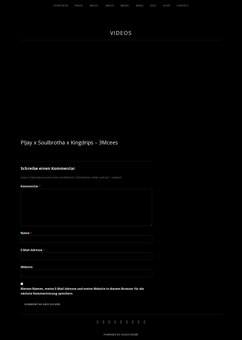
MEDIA (125, 5)
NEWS (140, 5)
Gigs (153, 5)
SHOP (166, 5)
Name (26, 233)
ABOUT (110, 5)
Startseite (60, 5)
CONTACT (183, 5)
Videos (121, 32)
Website (27, 267)
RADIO (79, 5)
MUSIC (94, 5)
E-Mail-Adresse (33, 250)
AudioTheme (129, 334)
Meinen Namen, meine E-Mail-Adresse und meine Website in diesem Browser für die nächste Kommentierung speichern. (82, 291)
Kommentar (31, 186)
